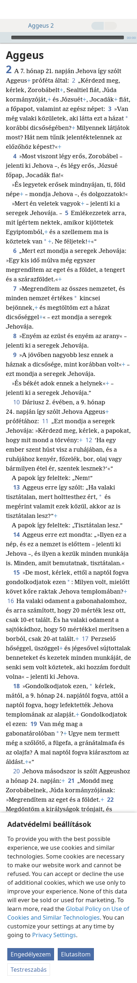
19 (33, 724)
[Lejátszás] (5, 37)
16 (10, 601)
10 (16, 402)
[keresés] (128, 9)
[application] (68, 37)
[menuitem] (10, 9)
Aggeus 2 (37, 25)
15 (16, 572)
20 (16, 771)
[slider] (67, 37)
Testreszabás (29, 970)
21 (71, 781)
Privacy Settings (54, 935)
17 (85, 639)
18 (16, 686)
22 (110, 800)
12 (88, 440)
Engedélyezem (31, 954)
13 (16, 487)
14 (16, 535)
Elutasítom (76, 954)
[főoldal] (10, 9)
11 (45, 421)
